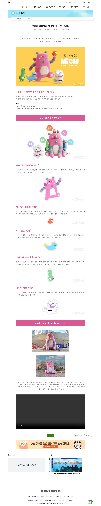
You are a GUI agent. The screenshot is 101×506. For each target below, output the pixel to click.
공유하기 (64, 29)
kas (52, 491)
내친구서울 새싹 (74, 7)
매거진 (73, 2)
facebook (42, 491)
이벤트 (88, 2)
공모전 (84, 2)
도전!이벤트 (49, 496)
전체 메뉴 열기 (92, 6)
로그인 (84, 6)
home (13, 18)
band (59, 491)
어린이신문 (79, 2)
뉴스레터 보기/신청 (59, 496)
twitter (45, 491)
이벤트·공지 (62, 7)
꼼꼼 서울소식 (26, 7)
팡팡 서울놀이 (37, 7)
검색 (88, 6)
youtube (55, 491)
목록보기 (50, 436)
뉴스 (66, 2)
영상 (70, 2)
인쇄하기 (77, 436)
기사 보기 (20, 13)
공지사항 (41, 496)
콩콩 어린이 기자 (50, 7)
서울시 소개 (70, 496)
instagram (48, 491)
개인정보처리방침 (33, 496)
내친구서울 (17, 2)
